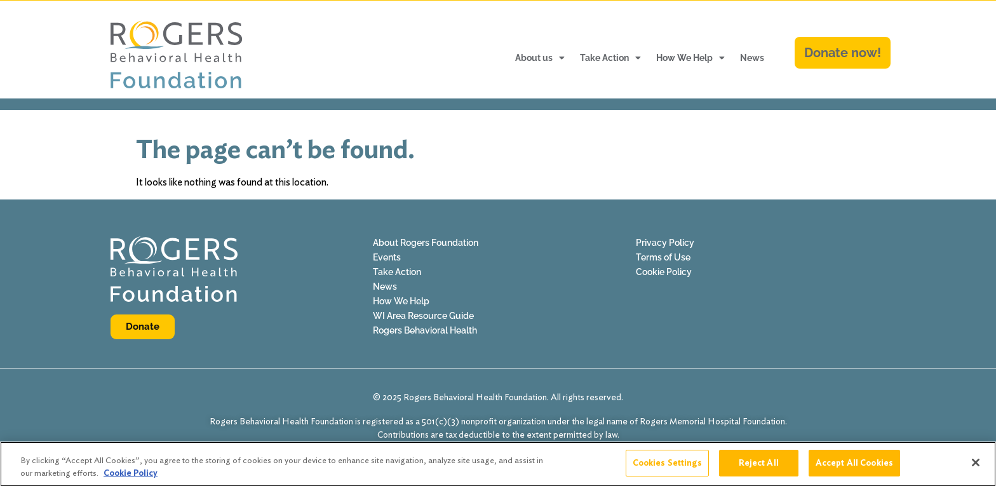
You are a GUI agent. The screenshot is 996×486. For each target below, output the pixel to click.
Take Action (610, 58)
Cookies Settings (667, 467)
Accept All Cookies (854, 467)
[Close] (976, 467)
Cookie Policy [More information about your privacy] (131, 477)
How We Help (690, 58)
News (752, 58)
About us (540, 58)
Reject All (759, 467)
